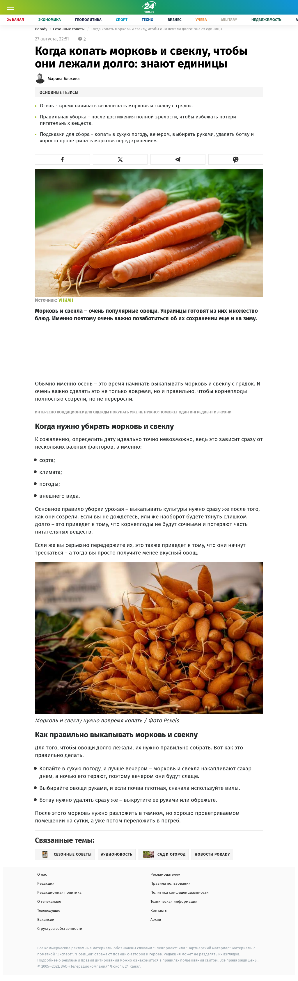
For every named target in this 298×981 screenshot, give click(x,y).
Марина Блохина (64, 78)
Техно (147, 19)
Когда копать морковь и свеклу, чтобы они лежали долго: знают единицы (156, 29)
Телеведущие (48, 910)
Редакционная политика (59, 892)
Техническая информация (173, 901)
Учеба (201, 19)
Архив (155, 919)
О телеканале (49, 901)
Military (229, 19)
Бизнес (174, 19)
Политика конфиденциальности (179, 892)
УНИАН (65, 300)
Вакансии (45, 919)
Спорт (121, 19)
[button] (62, 159)
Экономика (49, 19)
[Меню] (10, 7)
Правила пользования (170, 883)
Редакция (45, 883)
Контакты (159, 910)
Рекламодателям (165, 874)
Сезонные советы (69, 29)
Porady (41, 29)
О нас (42, 874)
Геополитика (88, 19)
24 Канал (15, 19)
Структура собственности (59, 928)
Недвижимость (266, 19)
